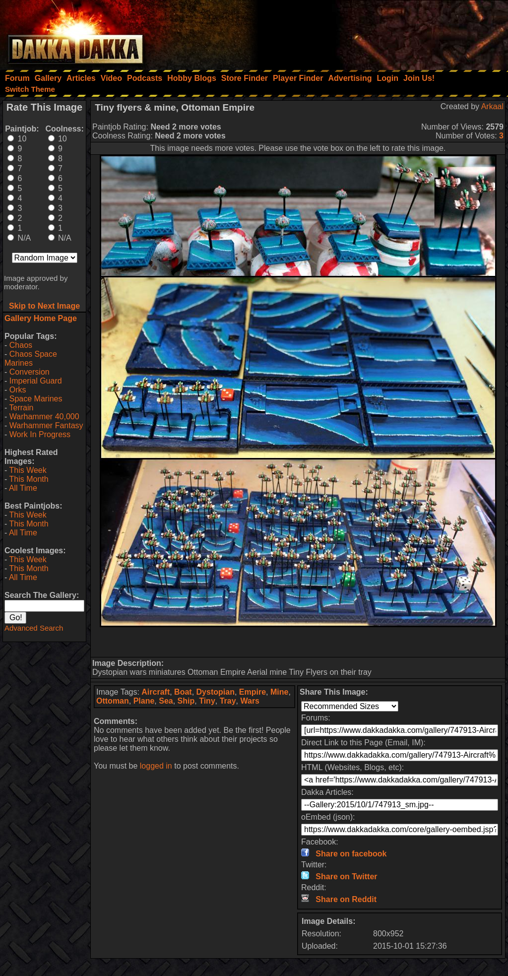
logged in (156, 766)
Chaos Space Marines (30, 358)
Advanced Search (33, 628)
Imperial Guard (35, 381)
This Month (28, 479)
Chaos (20, 345)
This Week (27, 470)
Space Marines (36, 398)
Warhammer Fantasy (46, 425)
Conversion (29, 372)
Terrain (21, 407)
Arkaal (492, 106)
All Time (23, 488)
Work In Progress (39, 434)
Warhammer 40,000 (44, 416)
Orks (17, 390)
